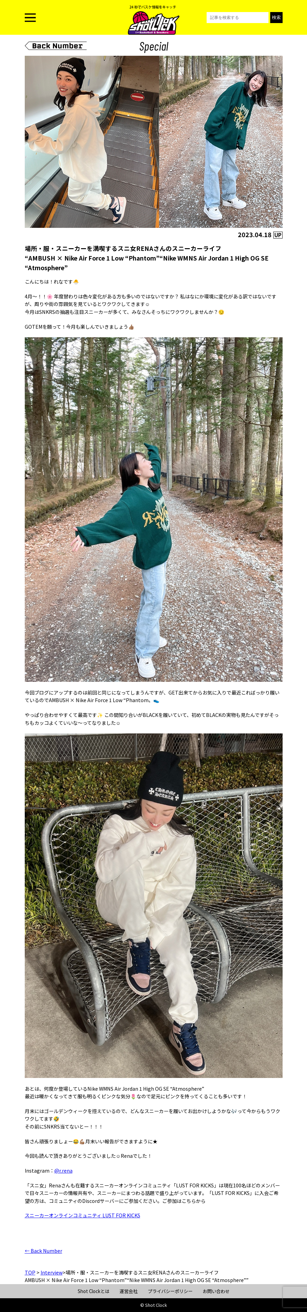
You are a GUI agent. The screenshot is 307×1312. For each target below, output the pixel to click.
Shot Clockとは (93, 1291)
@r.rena (63, 1170)
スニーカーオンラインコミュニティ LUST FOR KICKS (82, 1215)
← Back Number (43, 1250)
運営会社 (129, 1291)
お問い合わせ (216, 1291)
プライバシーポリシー (170, 1291)
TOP (30, 1272)
